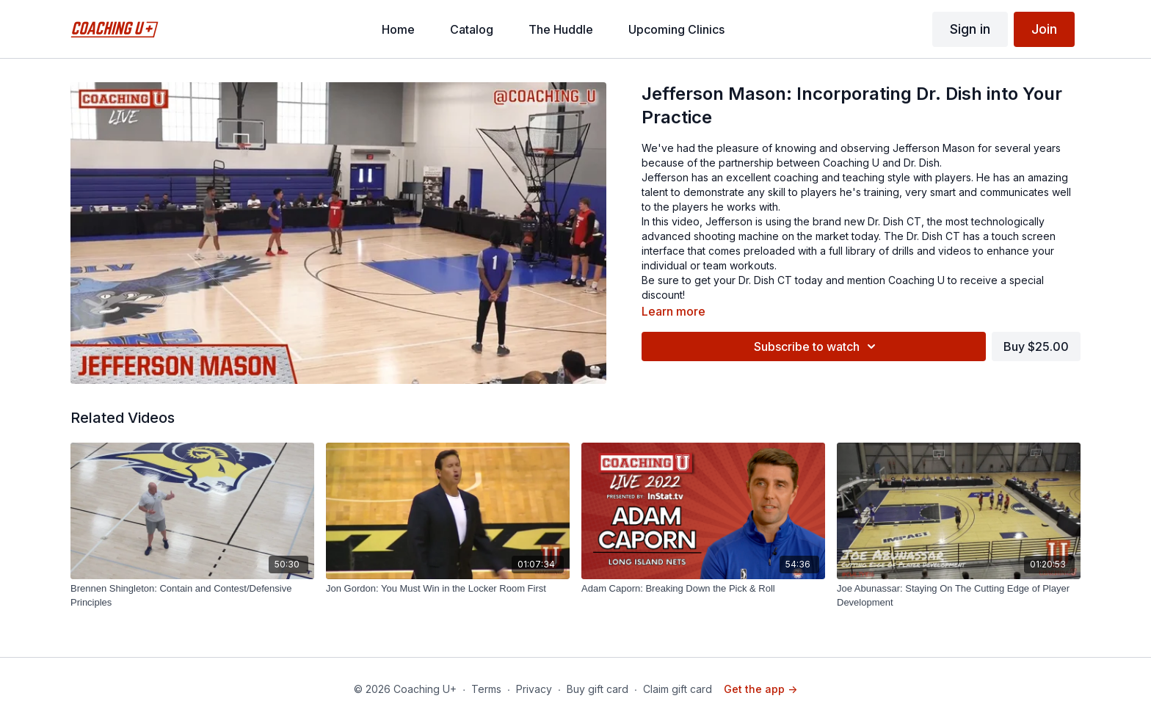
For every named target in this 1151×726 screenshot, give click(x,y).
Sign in (970, 29)
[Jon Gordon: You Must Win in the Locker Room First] (448, 588)
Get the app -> (760, 689)
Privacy (534, 689)
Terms (486, 689)
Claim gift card (677, 689)
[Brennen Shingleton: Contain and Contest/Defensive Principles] (192, 595)
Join (1044, 29)
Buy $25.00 (1036, 346)
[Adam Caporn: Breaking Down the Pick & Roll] (703, 588)
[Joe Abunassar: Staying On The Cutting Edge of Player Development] (959, 595)
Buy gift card (597, 689)
